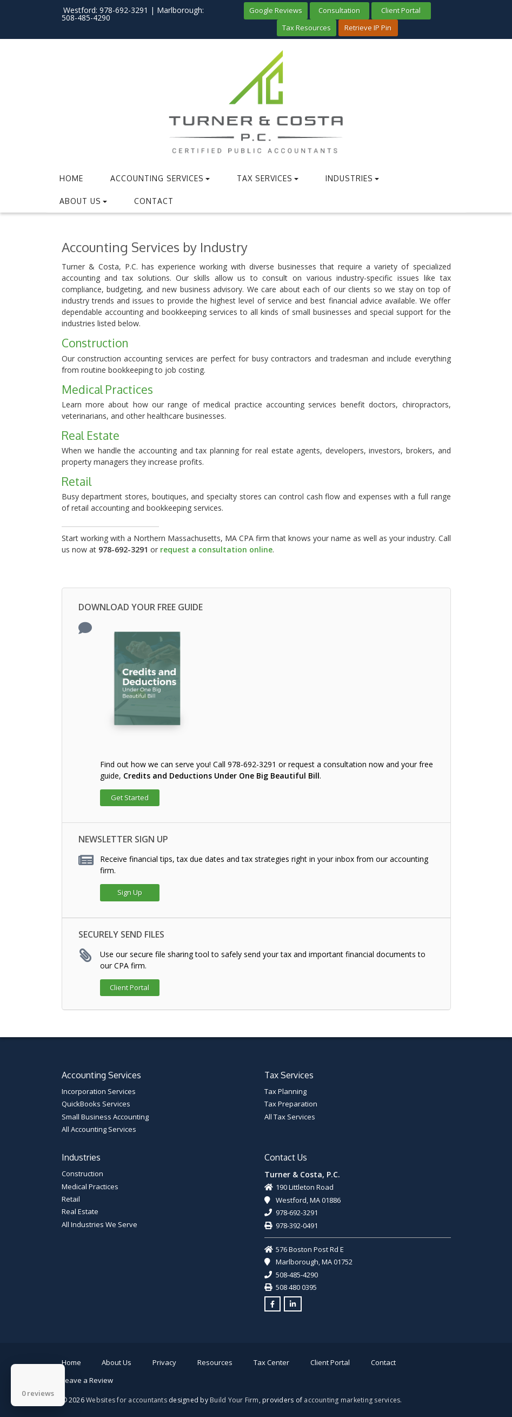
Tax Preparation (290, 1104)
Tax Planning (285, 1091)
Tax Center (271, 1362)
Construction (95, 342)
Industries (352, 178)
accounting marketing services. (353, 1400)
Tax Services (267, 178)
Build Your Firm (234, 1400)
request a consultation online (216, 549)
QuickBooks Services (96, 1104)
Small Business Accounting (105, 1117)
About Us (83, 201)
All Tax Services (289, 1117)
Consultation (339, 10)
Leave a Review (87, 1380)
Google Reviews (275, 10)
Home (71, 178)
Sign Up (129, 892)
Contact (154, 201)
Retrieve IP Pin (367, 27)
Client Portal (401, 10)
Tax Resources (306, 27)
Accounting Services (160, 178)
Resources (214, 1362)
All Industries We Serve (99, 1224)
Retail (76, 481)
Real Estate (90, 435)
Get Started (130, 797)
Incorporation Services (99, 1091)
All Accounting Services (99, 1129)
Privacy (164, 1362)
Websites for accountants (126, 1400)
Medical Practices (107, 389)
